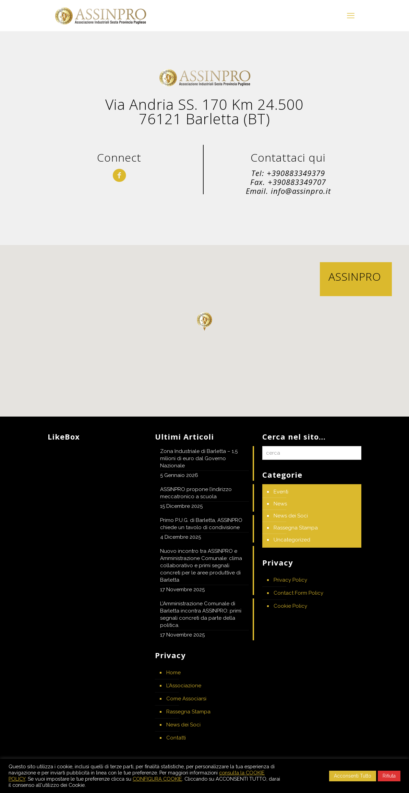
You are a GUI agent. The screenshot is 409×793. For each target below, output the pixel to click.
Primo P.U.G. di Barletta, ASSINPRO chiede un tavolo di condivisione (201, 523)
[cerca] (311, 453)
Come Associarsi (186, 699)
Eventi (281, 492)
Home (173, 672)
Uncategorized (292, 540)
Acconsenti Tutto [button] (352, 776)
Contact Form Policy (298, 593)
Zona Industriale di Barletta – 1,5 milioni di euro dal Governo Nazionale (199, 458)
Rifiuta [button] (389, 776)
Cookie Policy (290, 606)
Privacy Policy (290, 580)
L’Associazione (183, 686)
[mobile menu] (351, 15)
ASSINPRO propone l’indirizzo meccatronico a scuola (196, 493)
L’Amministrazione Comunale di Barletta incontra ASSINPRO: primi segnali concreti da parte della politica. (200, 614)
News (280, 504)
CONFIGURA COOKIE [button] (157, 779)
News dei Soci (183, 725)
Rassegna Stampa (188, 712)
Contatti (176, 738)
